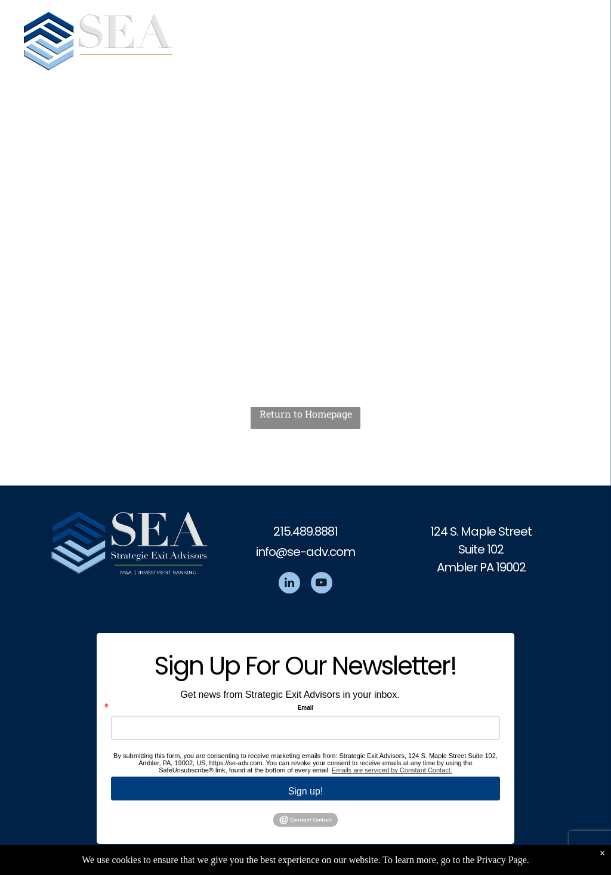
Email (306, 708)
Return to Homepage (306, 413)
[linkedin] (289, 584)
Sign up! (305, 791)
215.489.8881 (305, 531)
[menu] (584, 36)
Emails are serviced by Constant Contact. (392, 770)
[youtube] (321, 584)
